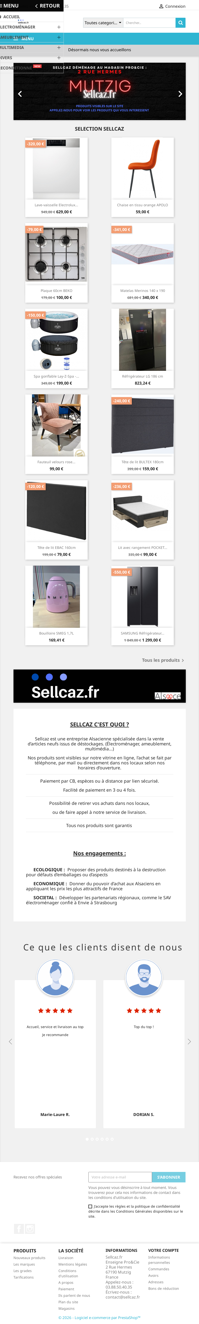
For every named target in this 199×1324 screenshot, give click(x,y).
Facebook (19, 1229)
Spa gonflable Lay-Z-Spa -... (56, 376)
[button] (26, 91)
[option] (99, 91)
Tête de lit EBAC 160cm (56, 547)
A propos (65, 1282)
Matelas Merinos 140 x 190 (142, 290)
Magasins (66, 1308)
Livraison (65, 1257)
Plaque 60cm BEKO (56, 290)
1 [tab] (87, 1139)
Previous (10, 1041)
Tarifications (23, 1277)
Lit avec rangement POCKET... (142, 547)
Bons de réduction (163, 1288)
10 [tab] (102, 1139)
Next (189, 1041)
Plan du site (68, 1302)
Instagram (30, 1229)
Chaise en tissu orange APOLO (142, 205)
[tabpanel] (55, 1041)
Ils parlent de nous (74, 1295)
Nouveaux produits (29, 1257)
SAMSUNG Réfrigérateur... (142, 633)
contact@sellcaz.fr (123, 1297)
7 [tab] (97, 1139)
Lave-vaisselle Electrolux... (56, 205)
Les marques (24, 1264)
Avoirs (153, 1275)
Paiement (66, 1289)
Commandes (158, 1269)
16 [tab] (112, 1139)
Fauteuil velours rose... (56, 461)
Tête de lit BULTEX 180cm (143, 461)
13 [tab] (107, 1139)
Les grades (22, 1270)
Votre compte (163, 1250)
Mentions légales (72, 1264)
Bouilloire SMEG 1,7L (56, 633)
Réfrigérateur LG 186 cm (142, 376)
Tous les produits (164, 660)
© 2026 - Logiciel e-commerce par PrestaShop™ (99, 1317)
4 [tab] (92, 1139)
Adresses (156, 1282)
